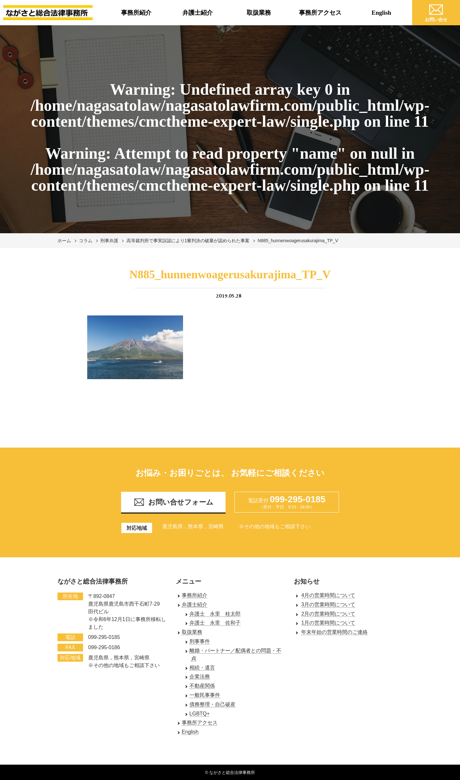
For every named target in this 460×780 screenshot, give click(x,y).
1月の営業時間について (328, 622)
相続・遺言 (202, 667)
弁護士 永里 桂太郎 (215, 614)
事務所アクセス (320, 12)
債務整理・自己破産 (212, 704)
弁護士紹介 (197, 12)
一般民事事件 (204, 695)
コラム (85, 240)
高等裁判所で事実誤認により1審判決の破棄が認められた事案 (188, 240)
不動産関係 (202, 685)
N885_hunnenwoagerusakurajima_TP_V (298, 240)
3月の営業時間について (328, 604)
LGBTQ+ (199, 713)
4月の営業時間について (328, 595)
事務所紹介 (136, 12)
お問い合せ (436, 12)
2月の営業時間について (328, 614)
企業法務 (199, 676)
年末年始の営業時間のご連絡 (334, 632)
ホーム (64, 240)
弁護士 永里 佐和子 (215, 622)
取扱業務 (259, 12)
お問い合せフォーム (173, 502)
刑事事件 (199, 641)
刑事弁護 (109, 240)
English (381, 12)
